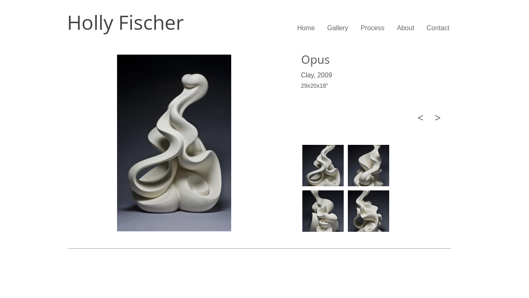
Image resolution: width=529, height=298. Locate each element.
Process (373, 27)
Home (306, 27)
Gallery (337, 27)
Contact (437, 27)
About (405, 27)
